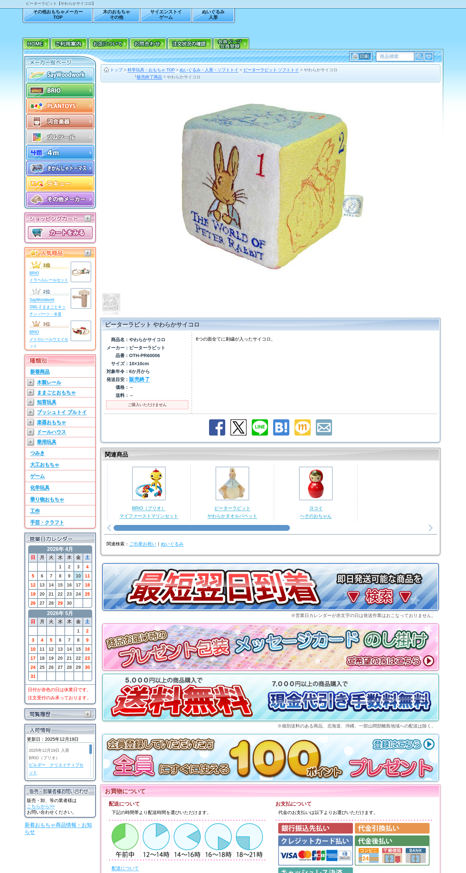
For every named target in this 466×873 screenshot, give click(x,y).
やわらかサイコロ (321, 69)
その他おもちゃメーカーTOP (58, 14)
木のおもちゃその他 (116, 14)
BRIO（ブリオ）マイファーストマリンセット (148, 472)
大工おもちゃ (44, 464)
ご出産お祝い (142, 513)
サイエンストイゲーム (166, 14)
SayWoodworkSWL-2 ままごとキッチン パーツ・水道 (47, 306)
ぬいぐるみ (172, 513)
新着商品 (40, 371)
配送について (125, 838)
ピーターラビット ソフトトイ (271, 69)
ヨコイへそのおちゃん (316, 472)
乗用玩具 (46, 442)
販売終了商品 (149, 77)
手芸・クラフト (47, 522)
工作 (35, 511)
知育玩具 (46, 402)
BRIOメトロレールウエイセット (48, 339)
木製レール (49, 382)
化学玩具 (40, 487)
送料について (125, 857)
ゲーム (37, 476)
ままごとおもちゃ (56, 392)
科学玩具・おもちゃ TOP (151, 69)
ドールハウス (51, 432)
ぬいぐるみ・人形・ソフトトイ (209, 69)
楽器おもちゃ (51, 422)
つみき (37, 453)
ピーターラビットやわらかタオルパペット (232, 472)
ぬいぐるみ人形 (213, 14)
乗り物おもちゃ (47, 499)
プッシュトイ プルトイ (62, 412)
